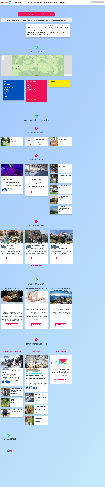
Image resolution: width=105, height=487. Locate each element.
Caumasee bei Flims (65, 175)
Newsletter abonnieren (60, 389)
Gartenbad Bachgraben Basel (11, 380)
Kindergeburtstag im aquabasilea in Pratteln (16, 400)
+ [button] (2, 57)
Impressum (48, 460)
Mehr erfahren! (12, 334)
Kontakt (55, 460)
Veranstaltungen (28, 2)
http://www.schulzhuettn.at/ (9, 86)
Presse (30, 460)
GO (103, 2)
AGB (59, 460)
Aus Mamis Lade (48, 2)
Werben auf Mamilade (22, 460)
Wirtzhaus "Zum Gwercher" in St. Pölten (40, 139)
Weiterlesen (36, 191)
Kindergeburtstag (38, 2)
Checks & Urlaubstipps (59, 2)
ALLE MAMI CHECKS (36, 275)
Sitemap (67, 460)
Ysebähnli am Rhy (64, 185)
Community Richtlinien (39, 460)
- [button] (2, 59)
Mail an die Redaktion (31, 99)
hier (64, 20)
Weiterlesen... (61, 334)
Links (62, 460)
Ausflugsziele (17, 2)
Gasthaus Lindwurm (16, 138)
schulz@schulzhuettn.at (8, 87)
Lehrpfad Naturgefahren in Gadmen (64, 208)
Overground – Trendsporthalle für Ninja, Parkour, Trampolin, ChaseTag (41, 407)
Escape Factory (7, 179)
